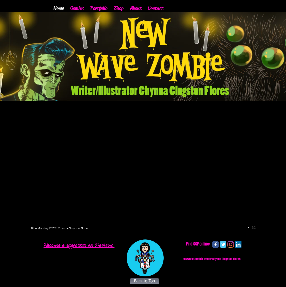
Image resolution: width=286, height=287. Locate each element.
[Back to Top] (144, 281)
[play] (249, 227)
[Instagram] (230, 244)
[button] (143, 173)
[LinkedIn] (238, 244)
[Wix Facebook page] (215, 244)
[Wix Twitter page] (223, 244)
